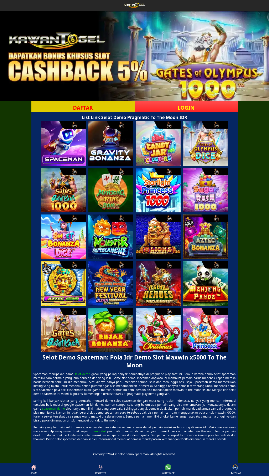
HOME (33, 469)
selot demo (82, 374)
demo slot (99, 431)
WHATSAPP (168, 469)
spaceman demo (53, 408)
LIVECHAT (235, 469)
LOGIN (186, 107)
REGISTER (101, 469)
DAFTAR (83, 107)
